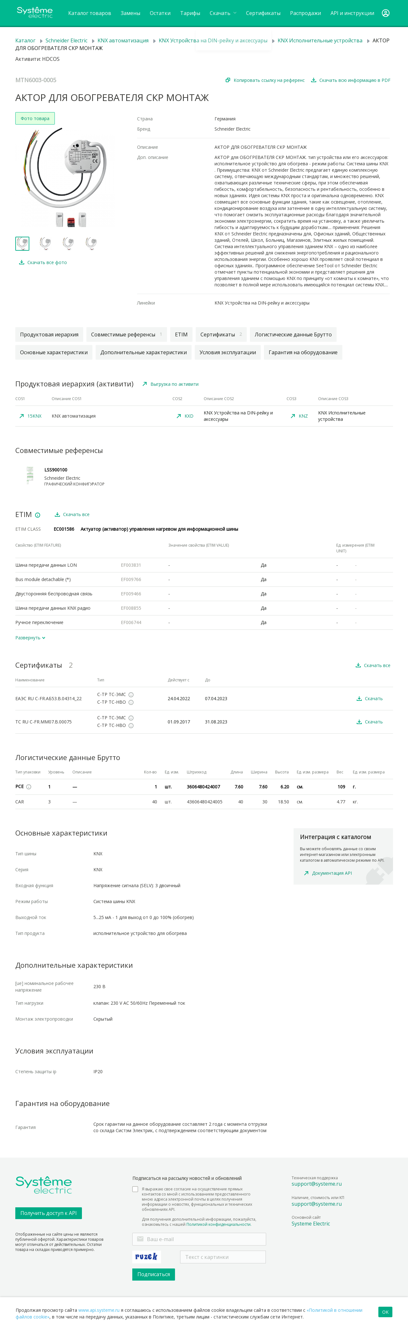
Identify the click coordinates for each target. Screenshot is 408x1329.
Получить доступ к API (48, 1213)
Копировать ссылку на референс (269, 80)
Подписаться (153, 1274)
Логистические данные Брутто (293, 334)
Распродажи (305, 13)
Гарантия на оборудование (303, 352)
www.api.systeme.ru (99, 1310)
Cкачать (223, 13)
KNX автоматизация (123, 40)
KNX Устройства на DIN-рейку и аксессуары (213, 40)
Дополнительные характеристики (143, 352)
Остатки (160, 13)
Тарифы (190, 13)
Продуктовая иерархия (49, 334)
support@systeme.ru (317, 1183)
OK (385, 1312)
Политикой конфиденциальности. (218, 1224)
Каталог (25, 40)
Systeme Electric (311, 1223)
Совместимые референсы (126, 334)
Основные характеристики (54, 352)
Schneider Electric (66, 40)
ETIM (181, 334)
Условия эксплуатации (228, 352)
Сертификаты (263, 13)
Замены (130, 13)
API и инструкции (352, 13)
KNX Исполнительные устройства (320, 40)
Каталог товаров (89, 13)
